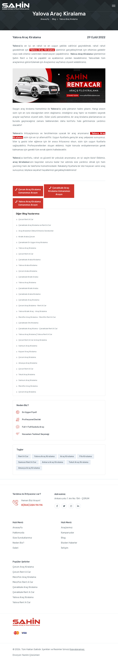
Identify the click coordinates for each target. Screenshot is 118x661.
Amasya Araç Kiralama (29, 468)
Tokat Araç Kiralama (78, 462)
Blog (54, 19)
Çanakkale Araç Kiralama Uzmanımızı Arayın (59, 191)
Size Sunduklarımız (22, 537)
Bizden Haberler (69, 542)
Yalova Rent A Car (22, 602)
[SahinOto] (26, 622)
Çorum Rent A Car (22, 572)
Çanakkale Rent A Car (23, 592)
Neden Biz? (18, 542)
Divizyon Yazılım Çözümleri (26, 655)
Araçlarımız (66, 527)
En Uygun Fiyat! (29, 412)
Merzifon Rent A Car (23, 582)
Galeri (15, 548)
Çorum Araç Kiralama (23, 567)
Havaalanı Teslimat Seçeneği (35, 434)
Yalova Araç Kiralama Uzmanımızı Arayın (28, 203)
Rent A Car (23, 456)
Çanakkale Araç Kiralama (25, 587)
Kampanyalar (67, 532)
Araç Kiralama (67, 456)
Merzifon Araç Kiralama (24, 577)
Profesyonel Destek (31, 419)
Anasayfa (45, 19)
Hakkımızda (18, 532)
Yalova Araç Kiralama (27, 37)
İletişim (64, 548)
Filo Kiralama (85, 456)
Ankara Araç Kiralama (52, 462)
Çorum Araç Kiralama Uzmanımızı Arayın (28, 191)
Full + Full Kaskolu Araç (33, 427)
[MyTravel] (15, 5)
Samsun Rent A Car (27, 462)
